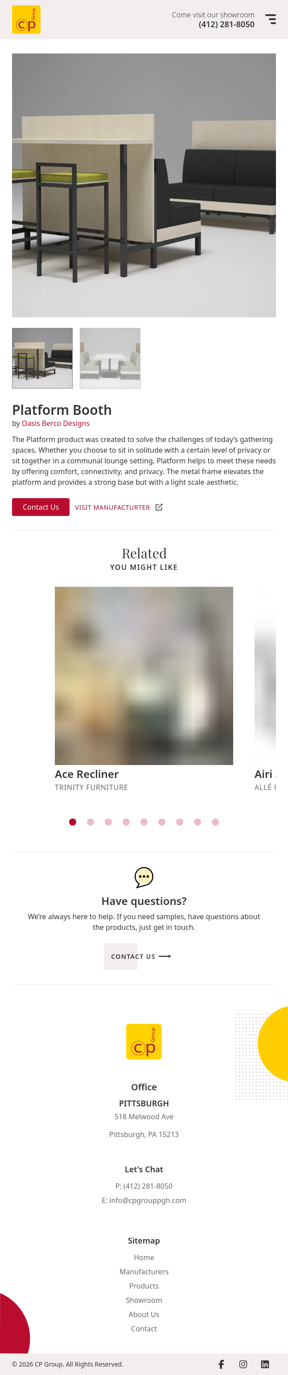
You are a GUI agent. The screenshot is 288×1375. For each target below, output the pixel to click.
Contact (144, 1329)
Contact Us (41, 507)
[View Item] (42, 358)
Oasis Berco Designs (56, 423)
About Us (144, 1314)
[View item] (72, 822)
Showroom (144, 1300)
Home (144, 1257)
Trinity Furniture (91, 787)
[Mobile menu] (270, 19)
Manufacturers (144, 1272)
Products (144, 1286)
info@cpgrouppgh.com (147, 1200)
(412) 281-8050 (227, 24)
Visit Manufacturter (112, 507)
